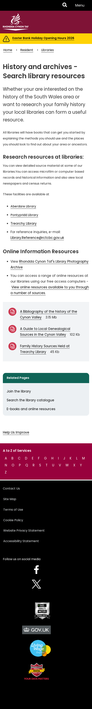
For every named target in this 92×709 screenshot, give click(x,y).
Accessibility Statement (21, 541)
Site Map (9, 499)
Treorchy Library (23, 223)
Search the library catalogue (30, 400)
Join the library (19, 391)
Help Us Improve (16, 432)
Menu (81, 7)
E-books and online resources (31, 409)
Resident (26, 50)
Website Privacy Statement (24, 530)
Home (7, 50)
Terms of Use (13, 509)
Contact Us (11, 488)
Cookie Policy (13, 520)
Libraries (47, 50)
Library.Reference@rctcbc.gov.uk (37, 237)
